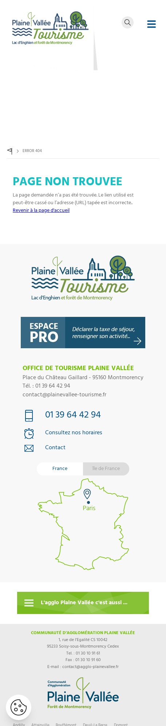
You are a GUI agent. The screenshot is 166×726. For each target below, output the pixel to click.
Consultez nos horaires (73, 433)
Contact (55, 448)
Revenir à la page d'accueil (41, 211)
